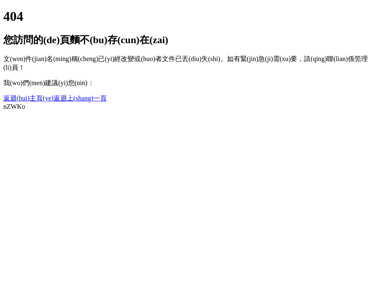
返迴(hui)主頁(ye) (28, 98)
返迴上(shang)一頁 (80, 98)
